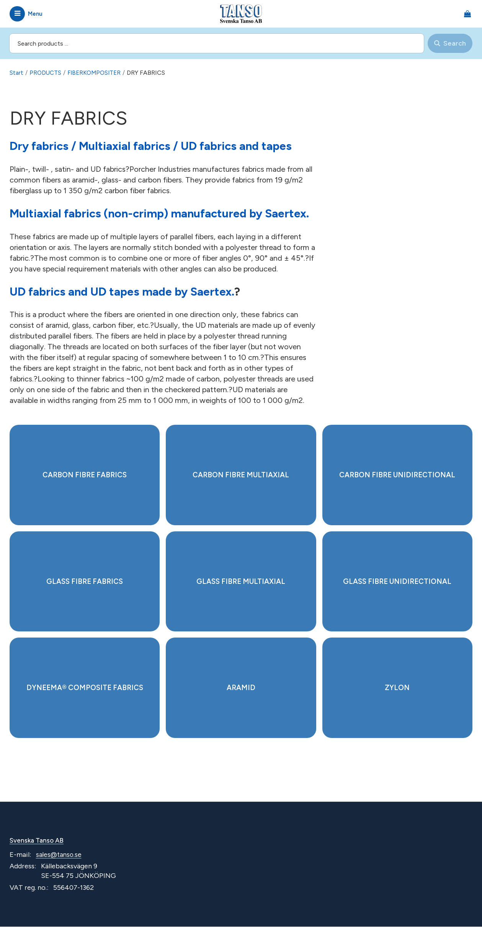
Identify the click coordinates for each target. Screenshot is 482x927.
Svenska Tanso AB (38, 841)
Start (16, 72)
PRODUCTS (45, 72)
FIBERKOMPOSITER (97, 72)
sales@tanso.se (59, 855)
